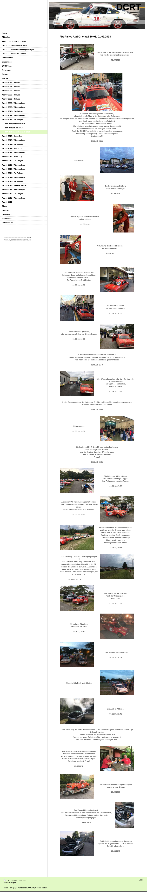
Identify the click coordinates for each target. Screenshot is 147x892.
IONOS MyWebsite (33, 888)
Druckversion (11, 880)
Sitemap (22, 880)
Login (141, 880)
